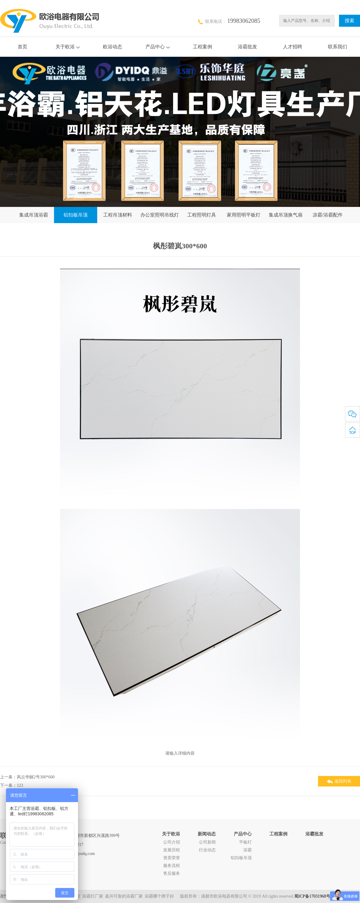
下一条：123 (11, 785)
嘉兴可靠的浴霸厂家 (124, 896)
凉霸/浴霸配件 (328, 214)
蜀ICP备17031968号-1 (314, 896)
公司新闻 (207, 842)
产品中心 (158, 46)
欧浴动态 (112, 46)
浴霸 (247, 850)
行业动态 (207, 850)
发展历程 (171, 850)
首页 (22, 46)
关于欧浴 (68, 46)
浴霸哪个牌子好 (159, 896)
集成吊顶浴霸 (33, 214)
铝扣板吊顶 (76, 214)
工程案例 (202, 46)
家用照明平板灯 (243, 214)
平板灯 (245, 842)
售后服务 (171, 873)
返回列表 (339, 781)
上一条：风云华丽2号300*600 (27, 777)
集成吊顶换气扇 (285, 214)
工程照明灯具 (201, 214)
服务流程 (171, 865)
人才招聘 (292, 46)
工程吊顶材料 (117, 214)
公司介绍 (171, 842)
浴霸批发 (247, 46)
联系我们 (337, 46)
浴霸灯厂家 (92, 896)
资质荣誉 (171, 858)
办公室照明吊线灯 (159, 214)
